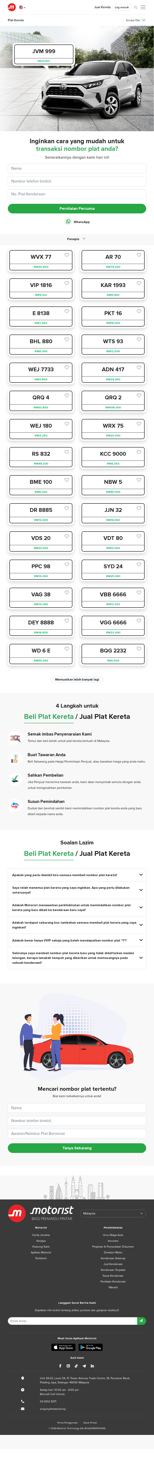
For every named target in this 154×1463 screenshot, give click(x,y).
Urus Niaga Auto (113, 1235)
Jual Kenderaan (113, 1264)
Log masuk (122, 7)
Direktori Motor (113, 1252)
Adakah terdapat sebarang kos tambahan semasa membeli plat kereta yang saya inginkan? (77, 925)
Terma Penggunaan (67, 1422)
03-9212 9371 (48, 1401)
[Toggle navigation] (143, 20)
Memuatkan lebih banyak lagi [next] (77, 680)
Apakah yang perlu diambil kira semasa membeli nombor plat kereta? (77, 875)
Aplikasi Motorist (41, 1252)
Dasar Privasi (90, 1422)
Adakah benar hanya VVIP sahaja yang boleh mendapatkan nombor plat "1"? (77, 940)
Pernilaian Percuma (77, 208)
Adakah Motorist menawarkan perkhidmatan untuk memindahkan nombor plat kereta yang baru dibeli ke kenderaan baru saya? (77, 907)
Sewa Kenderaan (113, 1275)
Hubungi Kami (41, 1246)
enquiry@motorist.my (53, 1409)
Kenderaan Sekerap (113, 1258)
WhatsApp (77, 221)
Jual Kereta (102, 7)
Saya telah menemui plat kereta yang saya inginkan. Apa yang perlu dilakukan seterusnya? (77, 890)
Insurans (113, 1241)
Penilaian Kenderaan (113, 1281)
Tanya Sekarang (77, 1148)
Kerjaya (41, 1241)
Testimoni (41, 1258)
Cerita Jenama (41, 1235)
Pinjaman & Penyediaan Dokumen (113, 1246)
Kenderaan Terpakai (113, 1270)
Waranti (113, 1287)
